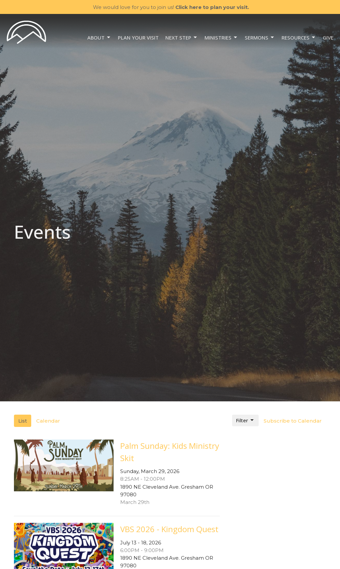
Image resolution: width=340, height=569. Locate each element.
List (22, 421)
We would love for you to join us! (171, 7)
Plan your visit (138, 37)
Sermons (260, 37)
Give (328, 37)
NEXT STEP (181, 37)
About (99, 37)
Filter (245, 420)
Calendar (48, 421)
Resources (299, 37)
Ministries (221, 37)
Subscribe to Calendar (293, 421)
